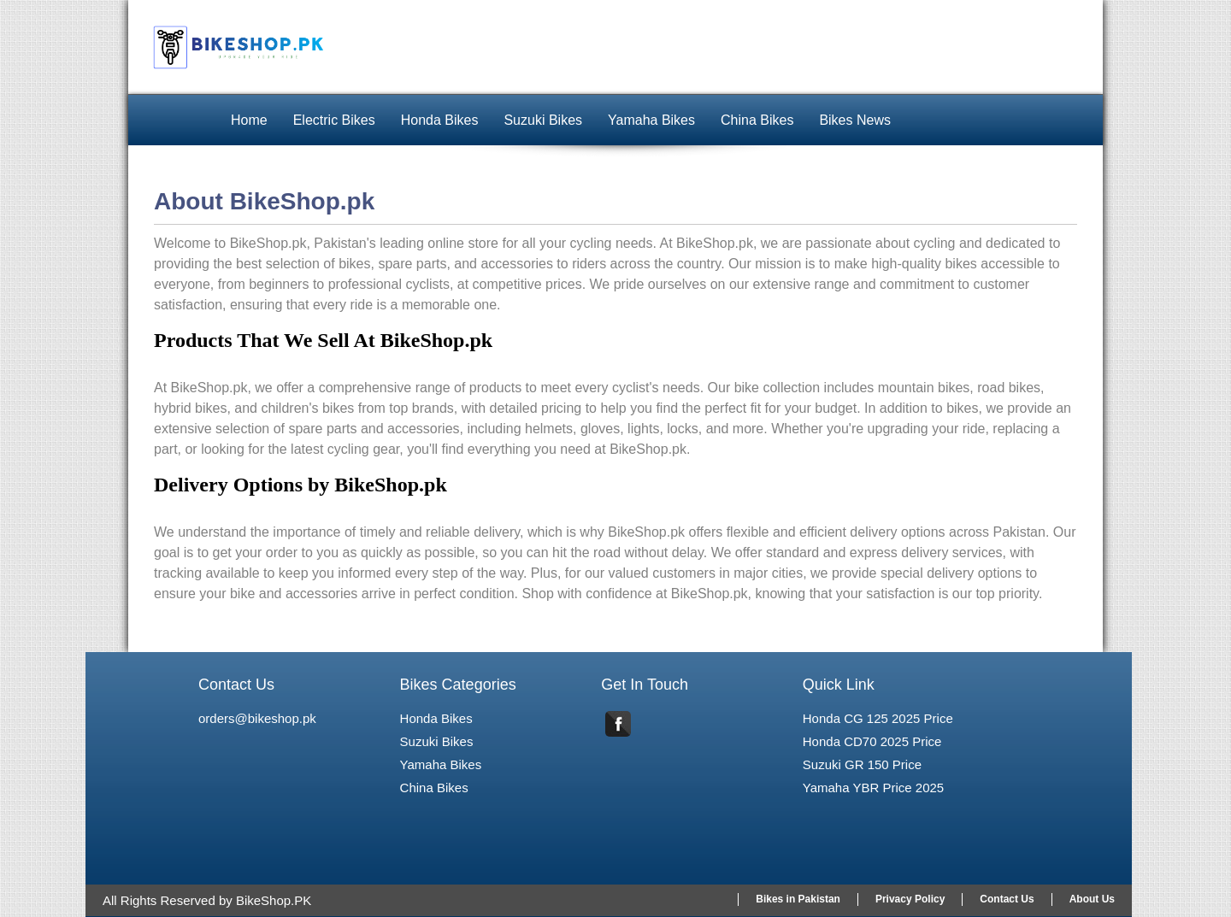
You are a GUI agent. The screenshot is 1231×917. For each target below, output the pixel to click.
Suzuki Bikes (543, 120)
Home (249, 120)
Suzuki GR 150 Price (862, 764)
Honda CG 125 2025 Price (878, 718)
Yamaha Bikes (651, 120)
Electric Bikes (334, 120)
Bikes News (855, 120)
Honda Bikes (440, 120)
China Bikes (757, 120)
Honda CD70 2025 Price (872, 741)
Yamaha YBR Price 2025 (873, 787)
